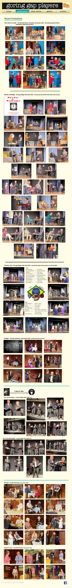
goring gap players (32, 5)
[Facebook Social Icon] (65, 582)
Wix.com (22, 582)
